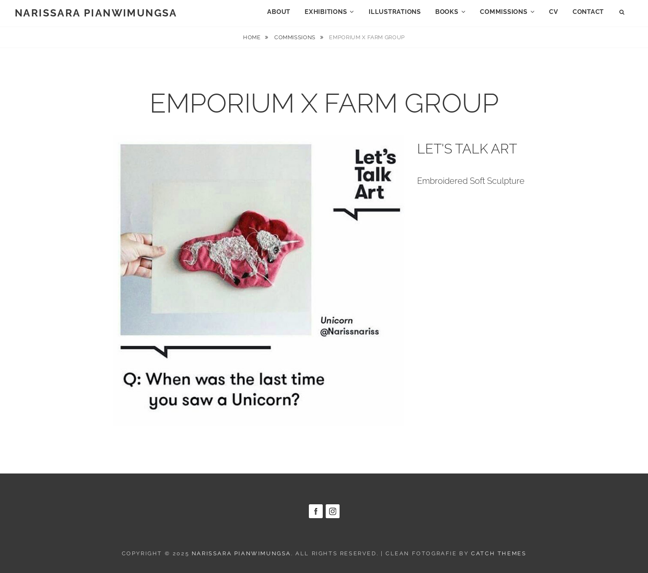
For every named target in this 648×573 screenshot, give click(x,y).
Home (252, 37)
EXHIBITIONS (326, 12)
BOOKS (446, 12)
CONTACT (588, 12)
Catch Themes (498, 553)
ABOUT (278, 12)
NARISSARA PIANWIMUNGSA (96, 13)
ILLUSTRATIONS (395, 12)
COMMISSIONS (503, 12)
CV (553, 12)
